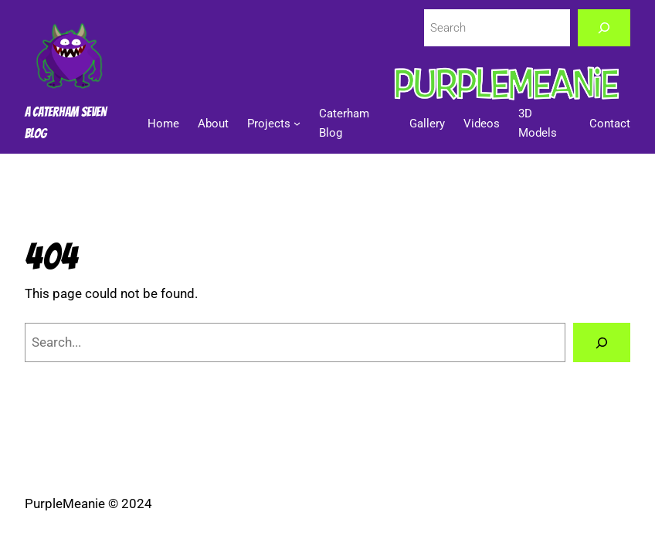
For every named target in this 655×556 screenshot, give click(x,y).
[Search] (604, 27)
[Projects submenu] (297, 123)
